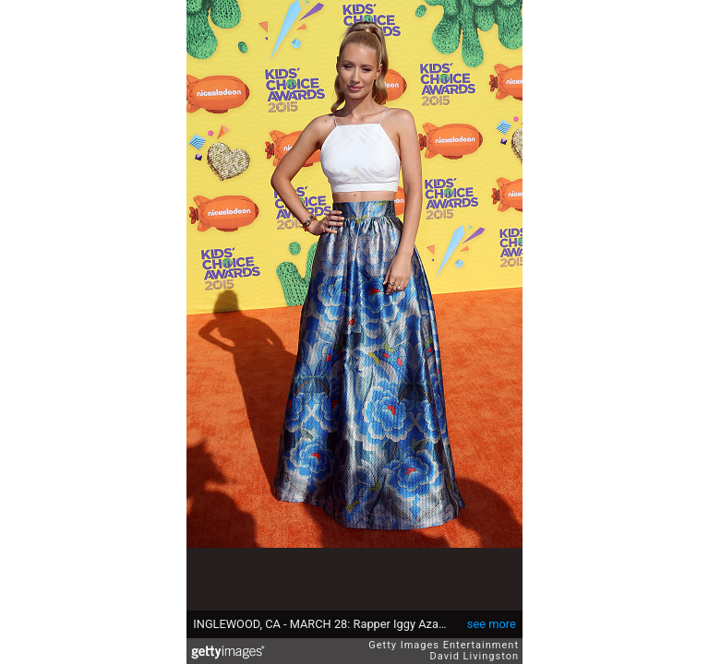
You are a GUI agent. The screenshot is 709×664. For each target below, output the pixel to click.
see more (491, 624)
